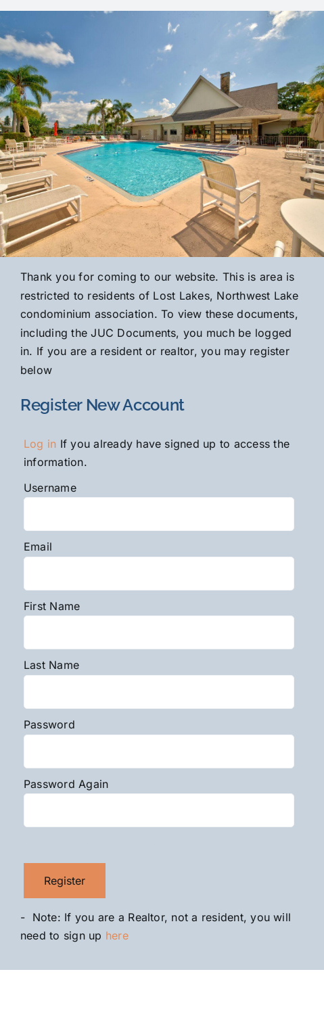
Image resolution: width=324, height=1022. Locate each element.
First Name (52, 606)
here (119, 935)
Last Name (51, 665)
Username (50, 487)
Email (38, 546)
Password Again (66, 784)
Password (49, 724)
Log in (40, 443)
